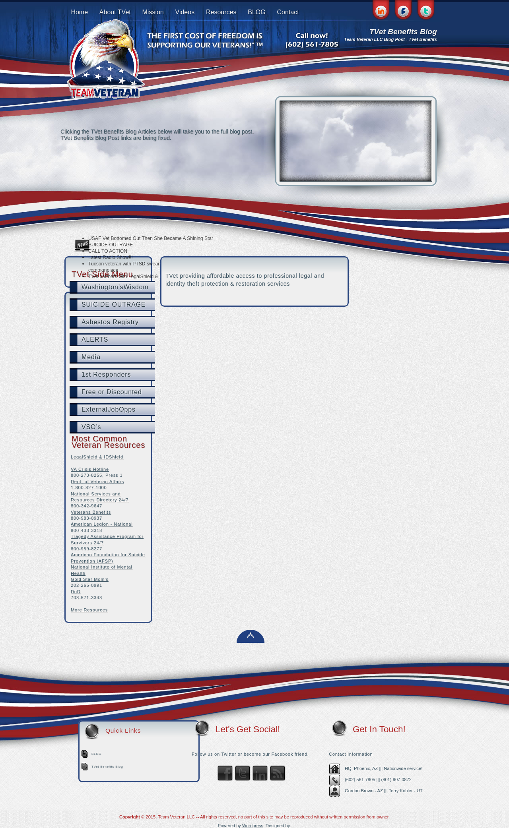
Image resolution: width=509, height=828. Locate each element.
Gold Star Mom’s (90, 579)
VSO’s (91, 427)
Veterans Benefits (91, 512)
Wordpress (252, 825)
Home (79, 12)
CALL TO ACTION (107, 251)
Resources (221, 12)
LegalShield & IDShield (97, 457)
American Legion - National (102, 524)
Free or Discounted (112, 392)
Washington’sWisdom (115, 287)
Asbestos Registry (110, 322)
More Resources (89, 609)
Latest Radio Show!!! (110, 257)
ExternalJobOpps (109, 409)
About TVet (115, 12)
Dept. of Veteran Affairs (97, 481)
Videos (185, 12)
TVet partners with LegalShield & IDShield (133, 276)
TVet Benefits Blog (107, 766)
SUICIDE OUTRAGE (110, 245)
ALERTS (95, 339)
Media (91, 357)
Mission (153, 12)
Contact (288, 12)
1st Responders (106, 374)
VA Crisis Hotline (90, 469)
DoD (76, 591)
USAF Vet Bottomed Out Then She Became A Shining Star (150, 238)
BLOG (256, 12)
